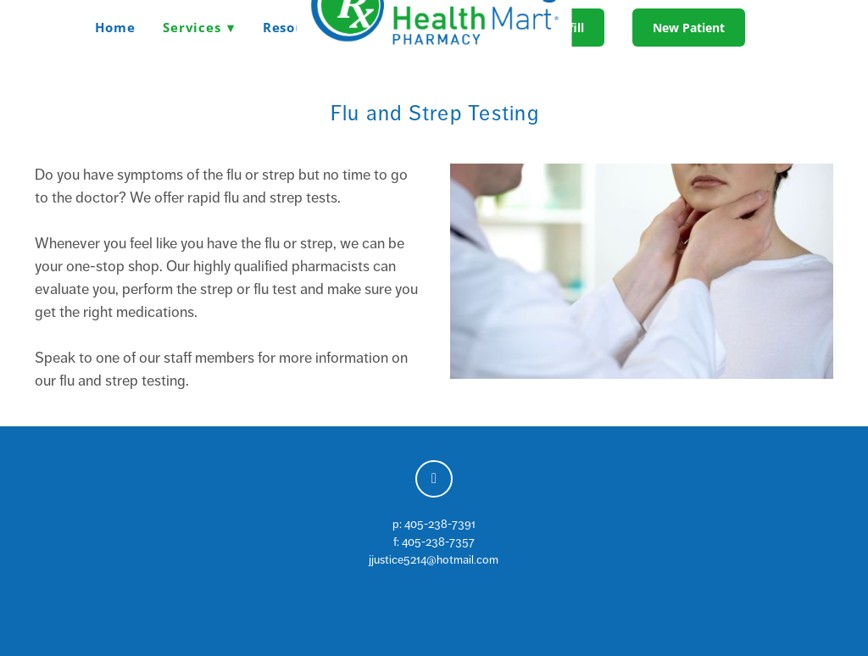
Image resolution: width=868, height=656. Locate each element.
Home (115, 27)
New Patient (689, 27)
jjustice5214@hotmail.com (433, 559)
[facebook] (434, 479)
